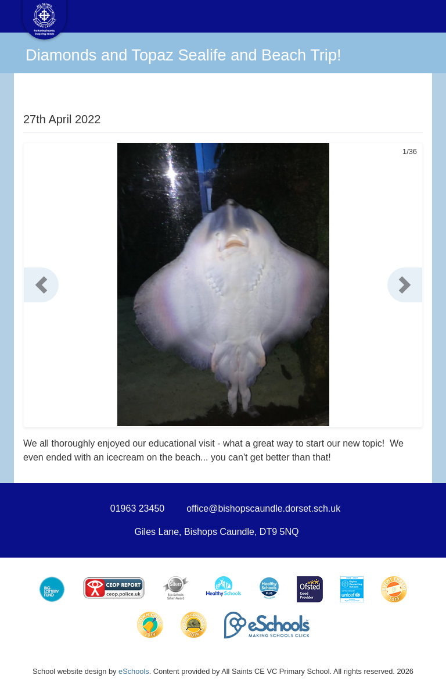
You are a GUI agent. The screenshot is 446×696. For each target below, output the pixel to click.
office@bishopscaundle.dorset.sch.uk (263, 508)
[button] (41, 284)
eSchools (133, 671)
